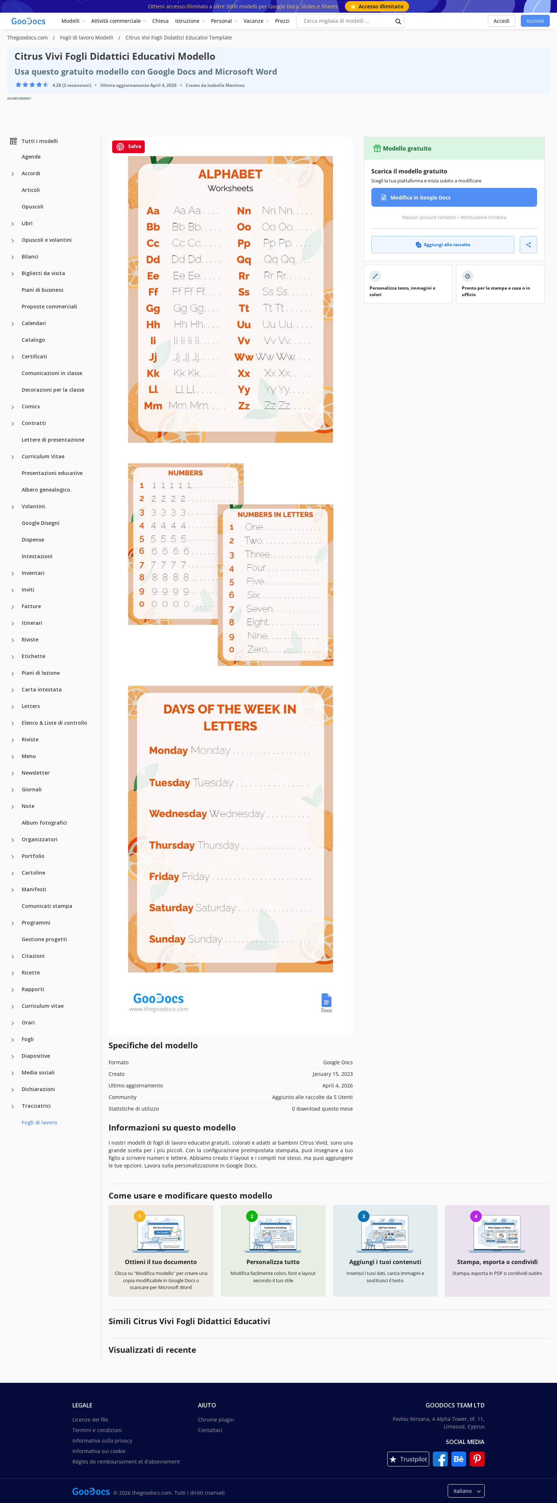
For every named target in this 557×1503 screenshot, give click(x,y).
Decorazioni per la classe (53, 389)
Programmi (36, 922)
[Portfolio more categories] (12, 856)
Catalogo (33, 339)
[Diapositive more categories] (12, 1056)
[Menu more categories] (12, 757)
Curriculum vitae (43, 1005)
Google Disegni (40, 522)
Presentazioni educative (52, 473)
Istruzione (187, 20)
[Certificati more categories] (12, 357)
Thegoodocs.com (28, 37)
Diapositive (36, 1055)
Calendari (34, 323)
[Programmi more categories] (12, 923)
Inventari (33, 572)
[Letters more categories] (12, 707)
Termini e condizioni (97, 1430)
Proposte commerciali (49, 306)
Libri (27, 223)
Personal (221, 20)
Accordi (31, 173)
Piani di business (42, 289)
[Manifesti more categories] (12, 890)
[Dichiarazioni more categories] (12, 1090)
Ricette (31, 972)
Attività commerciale (116, 20)
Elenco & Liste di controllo (54, 722)
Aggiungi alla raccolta (442, 244)
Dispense (33, 539)
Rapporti (33, 989)
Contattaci (210, 1430)
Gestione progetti (44, 939)
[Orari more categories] (12, 1023)
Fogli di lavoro (39, 1122)
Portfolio (33, 855)
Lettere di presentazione (53, 439)
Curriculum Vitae (43, 456)
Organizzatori (40, 839)
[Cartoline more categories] (12, 873)
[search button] (398, 21)
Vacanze (253, 20)
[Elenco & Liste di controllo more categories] (12, 723)
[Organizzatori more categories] (12, 840)
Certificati (34, 356)
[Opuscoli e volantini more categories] (12, 240)
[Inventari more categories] (12, 573)
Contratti (34, 423)
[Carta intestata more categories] (12, 690)
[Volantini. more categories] (12, 507)
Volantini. (34, 506)
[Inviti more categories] (12, 590)
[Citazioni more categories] (12, 956)
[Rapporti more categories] (12, 990)
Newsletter (36, 772)
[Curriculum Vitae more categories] (12, 457)
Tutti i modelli (33, 141)
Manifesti (34, 889)
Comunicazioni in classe (52, 373)
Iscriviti (535, 20)
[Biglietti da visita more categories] (12, 274)
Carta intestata (42, 689)
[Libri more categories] (12, 224)
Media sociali (38, 1072)
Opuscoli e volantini (47, 239)
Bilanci (30, 256)
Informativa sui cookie (99, 1451)
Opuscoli (32, 206)
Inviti (28, 589)
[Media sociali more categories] (12, 1073)
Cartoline (33, 872)
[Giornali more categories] (12, 790)
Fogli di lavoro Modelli (87, 37)
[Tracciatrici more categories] (12, 1106)
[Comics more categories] (12, 407)
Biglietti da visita (43, 273)
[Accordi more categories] (12, 174)
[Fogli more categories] (12, 1040)
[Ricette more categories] (12, 973)
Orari (28, 1022)
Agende (31, 156)
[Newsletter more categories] (12, 773)
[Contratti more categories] (12, 423)
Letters (31, 706)
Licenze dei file (90, 1419)
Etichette (33, 656)
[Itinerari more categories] (12, 623)
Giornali (32, 789)
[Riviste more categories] (12, 640)
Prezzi (282, 20)
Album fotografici (44, 822)
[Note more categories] (12, 806)
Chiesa (160, 20)
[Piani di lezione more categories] (12, 673)
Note (28, 806)
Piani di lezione (41, 672)
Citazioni (33, 955)
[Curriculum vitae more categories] (12, 1006)
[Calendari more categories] (12, 324)
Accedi (502, 20)
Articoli (31, 189)
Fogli (28, 1039)
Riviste (30, 639)
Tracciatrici (36, 1105)
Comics (31, 406)
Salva (128, 146)
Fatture (31, 606)
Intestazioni (37, 556)
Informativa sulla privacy (102, 1440)
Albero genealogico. (47, 489)
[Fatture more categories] (12, 607)
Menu (29, 756)
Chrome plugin (216, 1419)
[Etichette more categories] (12, 657)
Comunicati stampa (47, 905)
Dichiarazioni (38, 1089)
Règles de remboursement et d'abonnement (126, 1461)
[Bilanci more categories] (12, 257)
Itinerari (32, 622)
